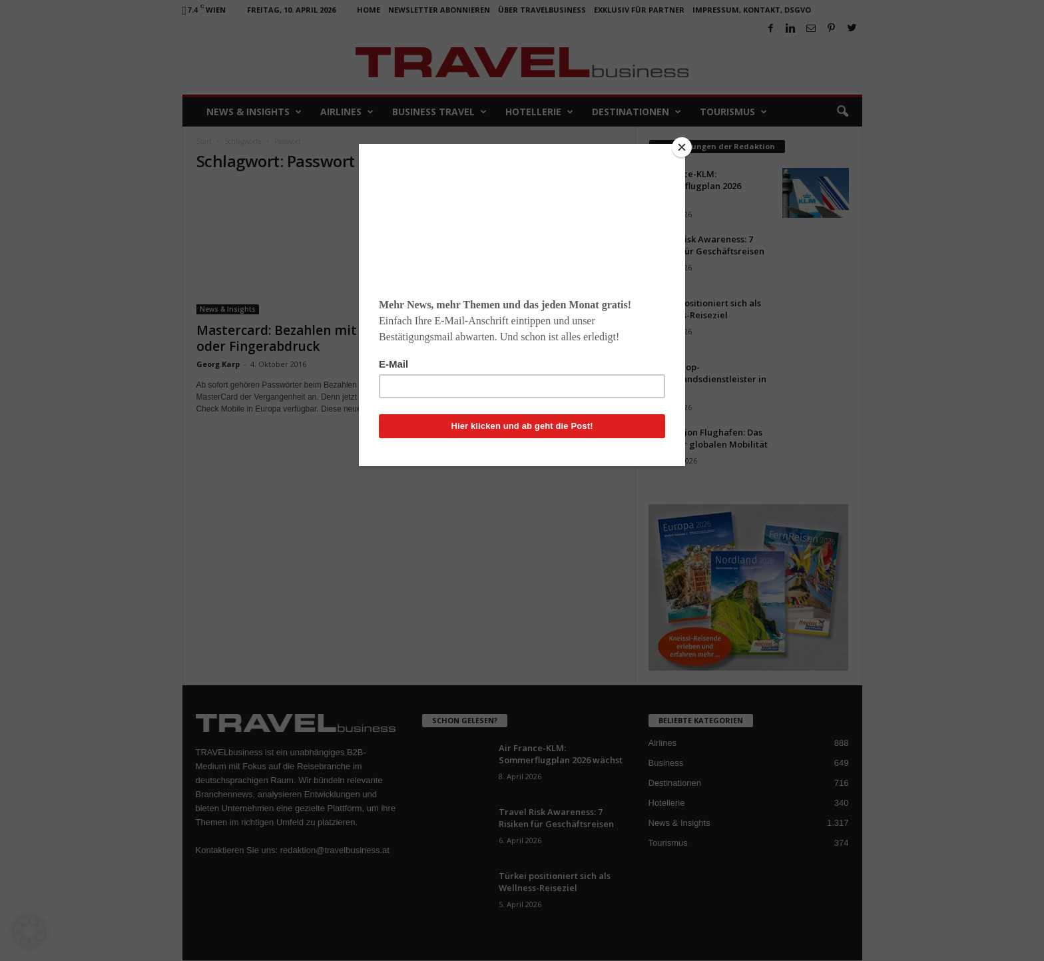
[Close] (682, 147)
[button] (29, 931)
